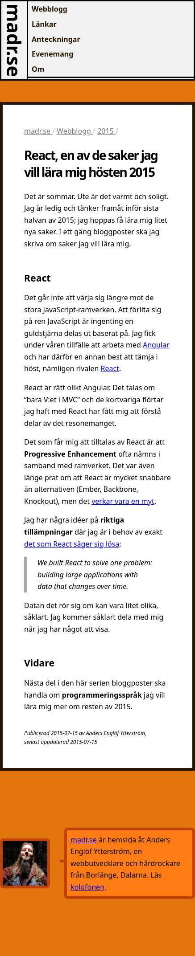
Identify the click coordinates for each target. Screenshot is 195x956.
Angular (156, 345)
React (110, 368)
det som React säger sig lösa (71, 544)
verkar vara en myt (122, 501)
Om (38, 69)
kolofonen (87, 887)
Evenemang (52, 54)
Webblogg (49, 9)
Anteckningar (56, 39)
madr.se (14, 40)
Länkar (44, 24)
